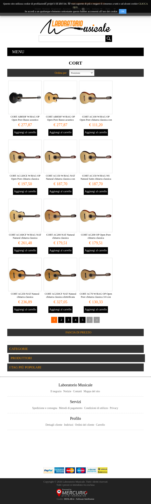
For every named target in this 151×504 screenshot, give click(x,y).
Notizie (67, 391)
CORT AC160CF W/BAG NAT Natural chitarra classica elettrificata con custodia (25, 237)
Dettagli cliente (53, 424)
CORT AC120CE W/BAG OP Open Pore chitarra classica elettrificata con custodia (25, 178)
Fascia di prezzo (78, 332)
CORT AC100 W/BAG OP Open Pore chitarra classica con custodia (96, 119)
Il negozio (56, 391)
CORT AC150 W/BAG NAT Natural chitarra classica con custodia (60, 178)
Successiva (90, 320)
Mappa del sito (92, 391)
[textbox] (72, 38)
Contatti (77, 391)
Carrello (100, 424)
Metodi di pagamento (71, 408)
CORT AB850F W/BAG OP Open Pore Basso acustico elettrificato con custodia (25, 119)
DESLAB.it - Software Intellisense (79, 499)
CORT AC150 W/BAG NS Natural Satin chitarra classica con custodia (96, 178)
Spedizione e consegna (44, 408)
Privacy (114, 408)
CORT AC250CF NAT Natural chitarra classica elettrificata (60, 295)
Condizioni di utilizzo (96, 408)
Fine (97, 320)
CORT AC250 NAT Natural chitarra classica (25, 295)
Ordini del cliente (84, 424)
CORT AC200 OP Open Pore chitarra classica (96, 236)
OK (122, 11)
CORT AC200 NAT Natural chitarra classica (60, 236)
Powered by (67, 489)
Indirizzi (68, 424)
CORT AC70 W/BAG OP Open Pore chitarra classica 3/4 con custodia (96, 296)
